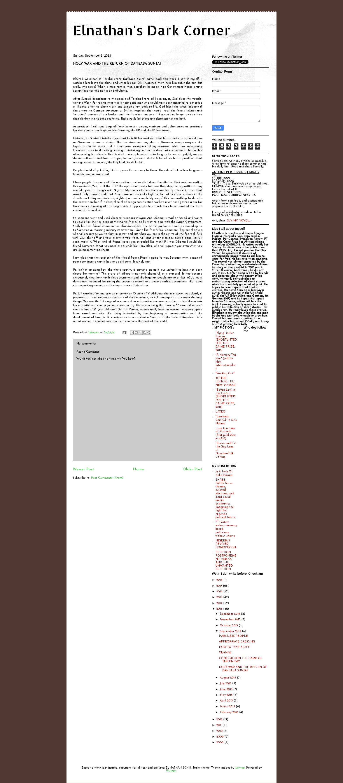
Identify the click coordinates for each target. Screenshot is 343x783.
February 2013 (229, 712)
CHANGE (225, 652)
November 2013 (230, 619)
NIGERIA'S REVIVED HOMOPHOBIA (225, 544)
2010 (220, 731)
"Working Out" (224, 373)
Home (138, 469)
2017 (219, 586)
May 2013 (226, 695)
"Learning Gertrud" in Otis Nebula (226, 420)
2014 (219, 603)
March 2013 (228, 706)
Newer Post (83, 469)
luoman (240, 767)
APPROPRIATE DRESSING (237, 641)
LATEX (220, 411)
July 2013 (226, 683)
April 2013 (227, 700)
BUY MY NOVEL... (238, 220)
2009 (220, 736)
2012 (219, 719)
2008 (220, 742)
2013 (219, 608)
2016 (219, 591)
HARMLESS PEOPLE (233, 636)
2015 (219, 597)
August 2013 (228, 677)
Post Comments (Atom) (107, 478)
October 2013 (229, 625)
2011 (219, 725)
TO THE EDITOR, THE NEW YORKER (225, 381)
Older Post (192, 469)
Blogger (171, 770)
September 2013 (231, 631)
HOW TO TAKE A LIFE (234, 647)
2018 (219, 580)
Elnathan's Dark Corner (152, 30)
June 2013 (226, 689)
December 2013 (230, 613)
